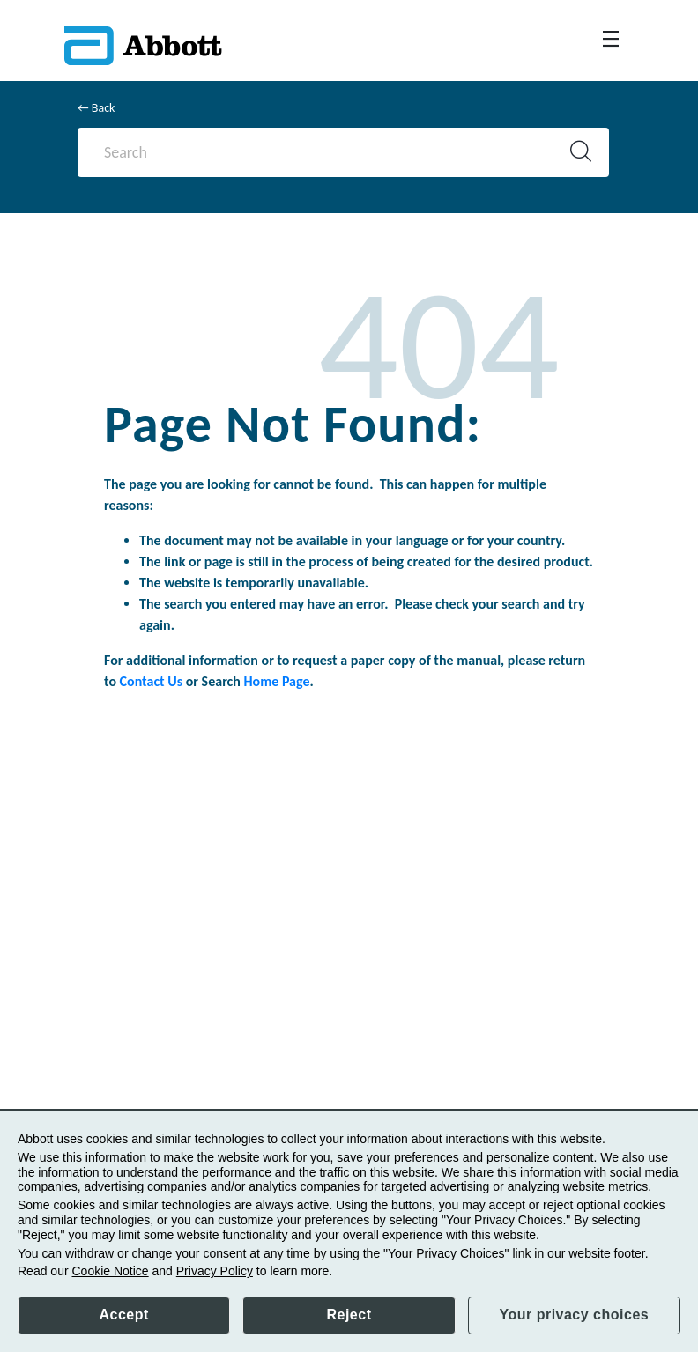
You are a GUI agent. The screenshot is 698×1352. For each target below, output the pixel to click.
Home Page (277, 681)
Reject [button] (348, 1314)
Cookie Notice (109, 1271)
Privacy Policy (214, 1271)
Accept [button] (123, 1314)
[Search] (328, 152)
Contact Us (151, 681)
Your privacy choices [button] (574, 1314)
